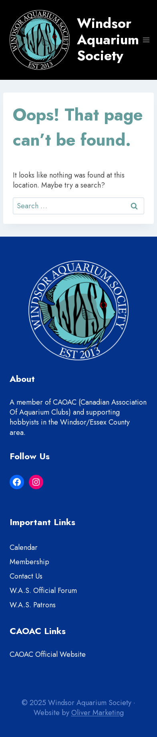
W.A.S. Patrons (33, 605)
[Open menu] (146, 40)
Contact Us (26, 576)
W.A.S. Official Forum (43, 590)
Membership (29, 562)
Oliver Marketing (97, 712)
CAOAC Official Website (48, 654)
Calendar (24, 547)
